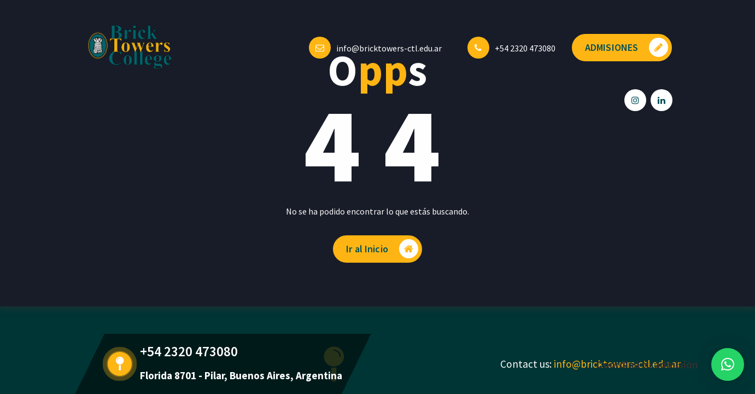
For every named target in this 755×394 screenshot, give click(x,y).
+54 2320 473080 (525, 48)
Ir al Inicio (382, 250)
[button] (727, 364)
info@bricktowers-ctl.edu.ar (389, 48)
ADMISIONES (627, 47)
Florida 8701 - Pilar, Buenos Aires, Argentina (241, 375)
